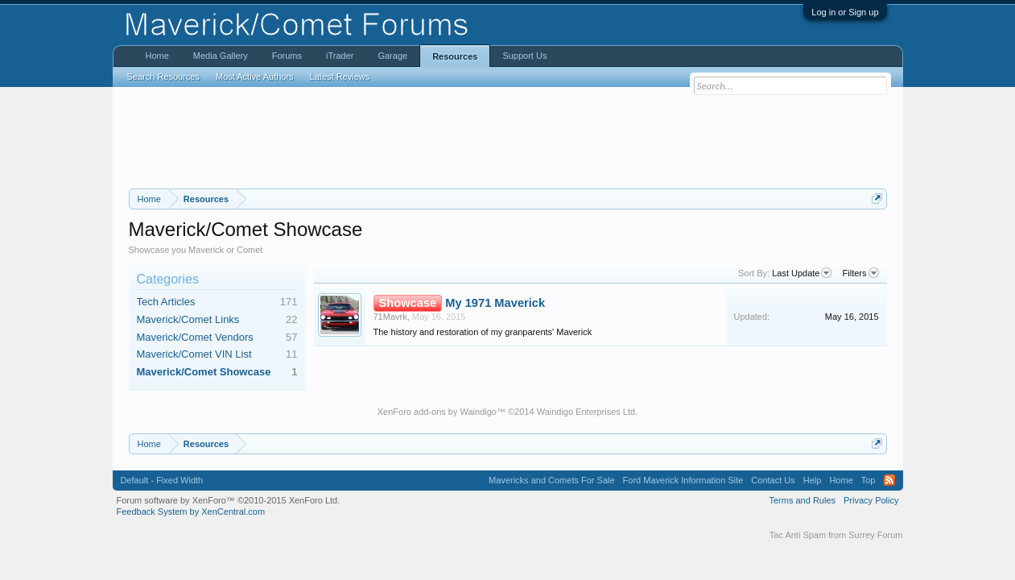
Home (157, 55)
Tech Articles (166, 302)
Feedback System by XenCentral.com (191, 511)
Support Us (524, 55)
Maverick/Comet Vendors (195, 337)
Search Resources (163, 76)
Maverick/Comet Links (188, 319)
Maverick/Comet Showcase (204, 372)
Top (868, 480)
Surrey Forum (875, 535)
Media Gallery (220, 55)
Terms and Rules (802, 500)
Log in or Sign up (844, 12)
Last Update (801, 273)
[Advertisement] (508, 138)
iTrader (339, 55)
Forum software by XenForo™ (228, 500)
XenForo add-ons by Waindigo (437, 411)
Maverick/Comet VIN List (194, 354)
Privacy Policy (871, 500)
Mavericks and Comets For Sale (552, 480)
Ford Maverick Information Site (683, 480)
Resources (454, 56)
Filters (861, 273)
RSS (889, 480)
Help (812, 480)
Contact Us (772, 480)
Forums (287, 55)
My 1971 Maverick (495, 302)
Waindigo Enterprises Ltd (586, 411)
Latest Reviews (340, 76)
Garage (392, 55)
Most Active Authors (255, 76)
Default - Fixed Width (162, 480)
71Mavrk (390, 316)
